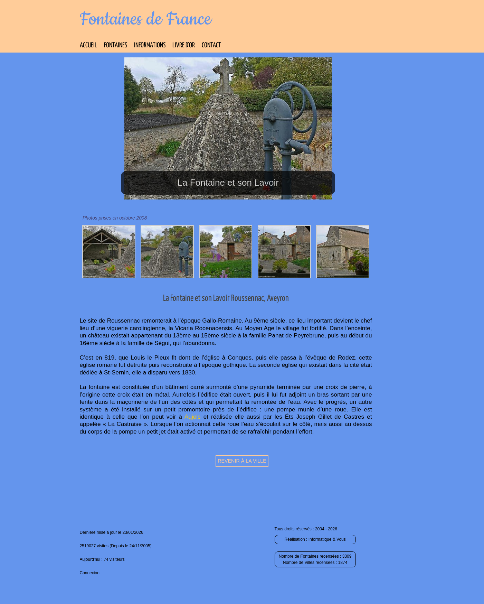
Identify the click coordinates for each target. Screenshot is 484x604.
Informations (149, 45)
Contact (211, 45)
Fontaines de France (145, 19)
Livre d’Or (183, 45)
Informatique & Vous (327, 539)
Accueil (88, 45)
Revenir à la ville (242, 461)
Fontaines (115, 45)
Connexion (89, 572)
